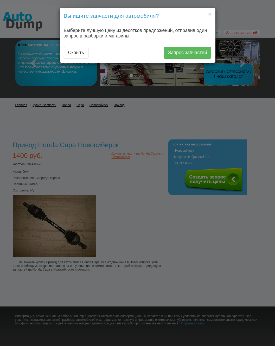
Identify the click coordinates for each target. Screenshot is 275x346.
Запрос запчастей (187, 52)
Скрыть (76, 52)
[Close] (209, 14)
